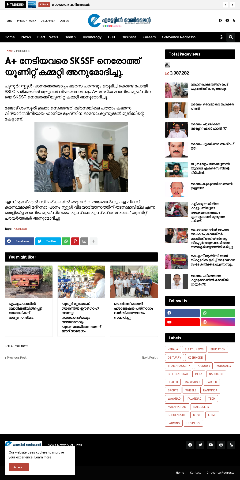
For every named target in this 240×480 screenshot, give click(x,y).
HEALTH (173, 382)
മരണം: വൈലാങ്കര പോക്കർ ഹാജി (212, 106)
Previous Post (16, 358)
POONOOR (23, 51)
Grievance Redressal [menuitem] (179, 37)
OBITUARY (174, 358)
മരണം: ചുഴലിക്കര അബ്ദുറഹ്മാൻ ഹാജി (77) (209, 126)
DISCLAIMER (48, 21)
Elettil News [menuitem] (47, 37)
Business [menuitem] (129, 37)
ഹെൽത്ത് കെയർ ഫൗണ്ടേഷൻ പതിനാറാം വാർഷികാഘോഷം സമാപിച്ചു (133, 310)
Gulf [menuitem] (111, 37)
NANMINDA (210, 390)
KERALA (173, 349)
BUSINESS (193, 423)
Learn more (42, 457)
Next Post (149, 358)
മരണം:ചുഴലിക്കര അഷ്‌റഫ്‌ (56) (212, 146)
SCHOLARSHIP (177, 415)
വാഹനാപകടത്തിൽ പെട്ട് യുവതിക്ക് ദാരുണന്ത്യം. (209, 86)
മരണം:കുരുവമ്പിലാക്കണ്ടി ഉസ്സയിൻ (211, 186)
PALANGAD (195, 399)
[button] (226, 5)
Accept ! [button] (18, 467)
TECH (211, 399)
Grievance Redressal (221, 472)
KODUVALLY (224, 366)
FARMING (174, 423)
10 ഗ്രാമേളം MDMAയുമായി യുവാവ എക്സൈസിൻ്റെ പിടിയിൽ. (210, 168)
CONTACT (65, 21)
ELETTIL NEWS (194, 349)
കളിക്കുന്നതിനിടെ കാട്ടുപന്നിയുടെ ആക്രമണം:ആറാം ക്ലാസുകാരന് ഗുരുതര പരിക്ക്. (208, 212)
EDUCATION (217, 349)
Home (8, 21)
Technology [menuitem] (91, 37)
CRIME (212, 415)
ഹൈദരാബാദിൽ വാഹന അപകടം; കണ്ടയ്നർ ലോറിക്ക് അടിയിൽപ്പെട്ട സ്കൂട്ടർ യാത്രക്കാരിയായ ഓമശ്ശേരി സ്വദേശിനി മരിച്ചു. (212, 238)
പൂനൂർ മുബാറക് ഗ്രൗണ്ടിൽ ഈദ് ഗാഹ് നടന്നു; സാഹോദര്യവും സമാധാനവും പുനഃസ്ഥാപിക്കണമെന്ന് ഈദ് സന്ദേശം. (81, 317)
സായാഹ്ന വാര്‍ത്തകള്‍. (71, 4)
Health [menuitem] (70, 37)
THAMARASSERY (179, 366)
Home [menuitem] (10, 37)
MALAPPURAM (177, 407)
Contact (195, 472)
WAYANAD (174, 399)
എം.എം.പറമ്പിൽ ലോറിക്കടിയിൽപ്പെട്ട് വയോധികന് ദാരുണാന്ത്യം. (25, 310)
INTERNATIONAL (178, 374)
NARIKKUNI (216, 374)
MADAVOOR (192, 382)
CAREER (211, 382)
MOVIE (197, 415)
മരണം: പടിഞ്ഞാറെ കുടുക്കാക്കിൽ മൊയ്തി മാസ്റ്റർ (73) (210, 280)
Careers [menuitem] (149, 37)
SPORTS (173, 390)
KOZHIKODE (195, 358)
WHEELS (190, 390)
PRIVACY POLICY (26, 21)
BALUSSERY (201, 407)
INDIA (198, 374)
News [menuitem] (26, 37)
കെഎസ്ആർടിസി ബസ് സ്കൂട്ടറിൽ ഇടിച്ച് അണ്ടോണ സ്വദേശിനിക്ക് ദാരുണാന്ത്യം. (213, 260)
